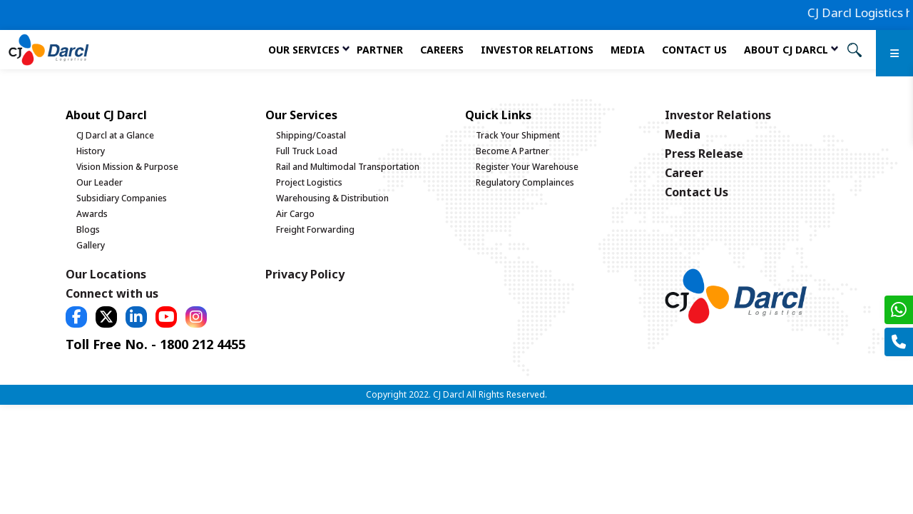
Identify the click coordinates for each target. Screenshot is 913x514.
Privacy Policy (305, 274)
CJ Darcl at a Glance (115, 135)
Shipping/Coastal (311, 135)
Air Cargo (295, 214)
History (90, 151)
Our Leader (99, 182)
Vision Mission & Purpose (127, 167)
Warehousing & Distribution (332, 198)
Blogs (88, 229)
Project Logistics (309, 182)
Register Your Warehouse (527, 167)
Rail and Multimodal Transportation (347, 167)
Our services (304, 49)
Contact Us (694, 49)
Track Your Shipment (518, 135)
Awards (92, 214)
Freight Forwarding (315, 229)
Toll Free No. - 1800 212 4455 (155, 344)
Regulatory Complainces (525, 182)
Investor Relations (537, 49)
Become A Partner (512, 151)
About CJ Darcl (786, 49)
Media (628, 49)
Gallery (90, 245)
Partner (380, 49)
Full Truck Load (306, 151)
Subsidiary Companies (121, 198)
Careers (442, 49)
